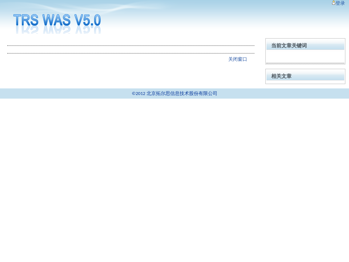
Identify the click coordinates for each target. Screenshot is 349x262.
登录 (338, 3)
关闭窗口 (237, 59)
